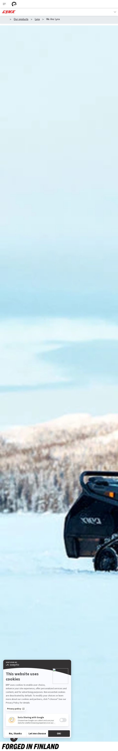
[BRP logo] (14, 4)
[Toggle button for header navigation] (4, 4)
